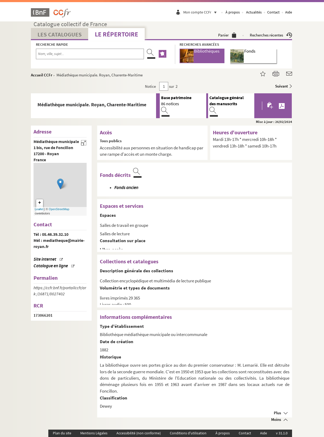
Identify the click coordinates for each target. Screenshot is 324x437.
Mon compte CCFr (201, 12)
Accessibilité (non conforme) (138, 433)
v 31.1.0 (282, 433)
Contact (273, 12)
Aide (288, 12)
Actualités (254, 12)
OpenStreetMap (59, 209)
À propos (233, 12)
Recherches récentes (271, 35)
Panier (227, 35)
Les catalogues (59, 34)
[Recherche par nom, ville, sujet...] (90, 54)
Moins (276, 419)
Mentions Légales (93, 433)
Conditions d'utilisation (188, 433)
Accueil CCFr (41, 74)
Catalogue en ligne (51, 266)
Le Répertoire (116, 34)
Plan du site (62, 433)
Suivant (281, 86)
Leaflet (39, 209)
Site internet (45, 259)
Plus (277, 412)
